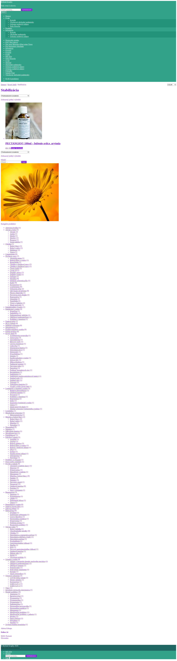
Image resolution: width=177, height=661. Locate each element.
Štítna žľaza (9, 511)
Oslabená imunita (16, 393)
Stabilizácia (14, 374)
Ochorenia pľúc (15, 289)
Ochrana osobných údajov (19, 24)
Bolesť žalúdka (15, 529)
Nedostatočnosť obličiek (19, 315)
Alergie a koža (10, 230)
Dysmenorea (14, 598)
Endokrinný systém (12, 309)
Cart (7, 658)
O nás (7, 18)
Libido (12, 498)
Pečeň (12, 555)
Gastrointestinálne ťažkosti (19, 543)
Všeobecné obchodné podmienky (22, 22)
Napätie (13, 478)
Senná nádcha (15, 242)
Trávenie (13, 382)
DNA (12, 450)
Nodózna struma (16, 523)
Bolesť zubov (15, 421)
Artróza (12, 441)
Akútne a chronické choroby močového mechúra (27, 561)
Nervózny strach (16, 482)
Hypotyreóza (14, 521)
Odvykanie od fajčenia (18, 291)
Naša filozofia (15, 26)
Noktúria (8, 429)
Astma (12, 234)
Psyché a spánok (11, 464)
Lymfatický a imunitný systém (16, 388)
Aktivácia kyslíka (11, 228)
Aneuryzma (14, 338)
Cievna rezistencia (16, 344)
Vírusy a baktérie (16, 303)
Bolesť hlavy (14, 246)
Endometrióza (15, 604)
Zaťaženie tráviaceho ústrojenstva (17, 590)
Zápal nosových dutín (18, 407)
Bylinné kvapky (6, 2)
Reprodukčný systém (13, 504)
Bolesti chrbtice (15, 443)
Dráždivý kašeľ (15, 275)
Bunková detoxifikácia (18, 390)
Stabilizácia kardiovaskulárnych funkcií (24, 376)
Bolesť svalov (15, 248)
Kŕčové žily (14, 360)
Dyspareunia (14, 602)
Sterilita (13, 622)
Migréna (13, 423)
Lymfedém (9, 411)
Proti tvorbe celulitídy (13, 462)
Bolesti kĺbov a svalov (18, 260)
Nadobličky (14, 313)
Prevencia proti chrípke (18, 295)
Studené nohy (15, 378)
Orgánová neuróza (16, 486)
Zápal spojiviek (15, 305)
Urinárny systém (11, 559)
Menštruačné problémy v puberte (22, 614)
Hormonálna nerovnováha (19, 606)
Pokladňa (8, 71)
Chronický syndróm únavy (19, 466)
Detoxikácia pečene (17, 539)
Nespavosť (14, 484)
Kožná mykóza (10, 331)
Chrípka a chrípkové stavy (19, 264)
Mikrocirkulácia (16, 362)
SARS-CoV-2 (15, 586)
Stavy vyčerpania (16, 490)
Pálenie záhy (14, 553)
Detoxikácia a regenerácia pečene (22, 535)
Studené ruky (15, 380)
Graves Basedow (16, 517)
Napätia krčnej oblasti (18, 454)
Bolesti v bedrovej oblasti (19, 447)
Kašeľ (12, 283)
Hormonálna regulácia (18, 519)
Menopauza (14, 474)
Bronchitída (14, 262)
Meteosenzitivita (16, 415)
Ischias (12, 452)
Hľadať (8, 654)
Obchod (8, 63)
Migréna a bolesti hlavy (14, 417)
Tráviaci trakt (10, 527)
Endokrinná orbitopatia (18, 515)
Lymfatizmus (14, 287)
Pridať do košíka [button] (17, 148)
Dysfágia (13, 513)
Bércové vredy (15, 342)
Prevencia (13, 395)
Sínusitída (13, 299)
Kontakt (13, 20)
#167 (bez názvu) (11, 42)
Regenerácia (14, 297)
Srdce (12, 401)
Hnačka (12, 545)
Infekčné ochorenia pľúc (19, 281)
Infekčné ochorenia (12, 325)
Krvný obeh (12, 85)
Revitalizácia (14, 372)
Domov (8, 16)
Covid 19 (13, 270)
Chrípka (8, 244)
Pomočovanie (15, 568)
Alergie (12, 232)
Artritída (13, 439)
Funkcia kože (10, 321)
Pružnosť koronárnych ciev (20, 370)
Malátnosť (13, 250)
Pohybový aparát (11, 437)
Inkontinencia (10, 327)
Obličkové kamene (16, 565)
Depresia (13, 468)
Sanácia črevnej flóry (13, 506)
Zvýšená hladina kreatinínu (15, 625)
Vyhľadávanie (26, 10)
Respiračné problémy (17, 525)
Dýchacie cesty (10, 256)
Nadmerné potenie (16, 364)
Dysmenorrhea (15, 600)
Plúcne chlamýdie (16, 293)
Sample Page (10, 73)
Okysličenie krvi (11, 433)
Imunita (13, 356)
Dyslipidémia (15, 541)
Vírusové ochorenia (12, 576)
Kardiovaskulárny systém (14, 329)
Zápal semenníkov (16, 574)
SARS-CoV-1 (15, 584)
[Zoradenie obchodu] (15, 96)
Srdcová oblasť (10, 509)
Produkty (8, 28)
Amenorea (13, 594)
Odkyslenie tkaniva (12, 431)
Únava (12, 252)
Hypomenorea (15, 496)
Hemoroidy (14, 352)
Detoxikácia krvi (16, 350)
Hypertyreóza (15, 470)
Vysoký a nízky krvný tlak (19, 386)
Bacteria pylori (15, 596)
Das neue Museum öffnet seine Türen (19, 44)
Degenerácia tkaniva (17, 348)
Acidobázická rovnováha (19, 336)
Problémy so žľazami (13, 460)
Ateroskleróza (15, 340)
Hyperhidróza (15, 354)
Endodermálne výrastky (14, 307)
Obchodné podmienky (18, 34)
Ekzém (12, 236)
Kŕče (11, 547)
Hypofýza (13, 311)
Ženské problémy (11, 592)
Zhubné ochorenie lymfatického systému (24, 409)
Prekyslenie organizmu (18, 570)
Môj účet (8, 57)
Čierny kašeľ (14, 268)
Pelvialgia (13, 620)
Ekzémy (13, 238)
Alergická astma (16, 258)
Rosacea (13, 240)
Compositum (10, 254)
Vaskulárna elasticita (17, 384)
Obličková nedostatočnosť (19, 317)
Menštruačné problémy (18, 612)
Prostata (13, 572)
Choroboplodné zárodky (18, 531)
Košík (7, 55)
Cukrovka (13, 346)
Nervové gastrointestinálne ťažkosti (23, 549)
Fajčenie (13, 277)
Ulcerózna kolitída (16, 557)
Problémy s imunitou (17, 319)
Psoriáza (13, 488)
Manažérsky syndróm (18, 472)
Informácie (9, 30)
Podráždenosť (10, 435)
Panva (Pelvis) (15, 618)
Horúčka (13, 279)
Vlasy (7, 588)
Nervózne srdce (15, 366)
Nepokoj (13, 480)
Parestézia (13, 368)
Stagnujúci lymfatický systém (20, 403)
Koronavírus (14, 285)
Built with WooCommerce (10, 648)
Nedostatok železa (16, 500)
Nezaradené (9, 427)
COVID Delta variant (18, 578)
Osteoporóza (14, 456)
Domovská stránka (12, 40)
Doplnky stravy (15, 272)
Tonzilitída (14, 301)
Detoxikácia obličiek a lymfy (20, 537)
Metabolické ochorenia (13, 413)
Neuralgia (13, 425)
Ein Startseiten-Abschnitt (14, 46)
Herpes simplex (15, 580)
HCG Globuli (10, 323)
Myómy (13, 616)
